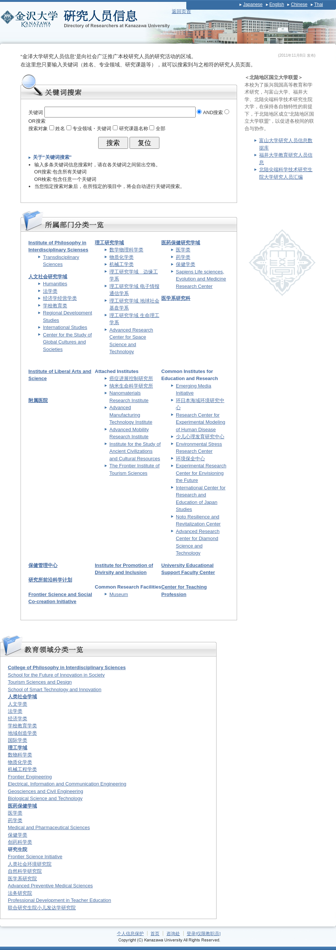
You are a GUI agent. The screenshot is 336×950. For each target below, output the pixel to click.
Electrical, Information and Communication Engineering (67, 784)
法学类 (50, 291)
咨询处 (173, 933)
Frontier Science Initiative (35, 856)
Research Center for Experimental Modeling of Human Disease (200, 422)
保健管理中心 (42, 565)
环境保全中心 (190, 458)
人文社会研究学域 (47, 276)
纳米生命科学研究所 (131, 386)
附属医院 (38, 400)
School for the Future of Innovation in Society (56, 675)
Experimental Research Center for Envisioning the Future (201, 473)
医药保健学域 (22, 806)
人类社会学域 (22, 696)
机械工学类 (121, 264)
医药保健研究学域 (180, 242)
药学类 (183, 257)
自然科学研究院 (25, 871)
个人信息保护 (130, 933)
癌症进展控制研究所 (131, 378)
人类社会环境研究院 (30, 864)
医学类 (183, 250)
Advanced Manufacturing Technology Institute (130, 415)
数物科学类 (20, 755)
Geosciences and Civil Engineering (45, 791)
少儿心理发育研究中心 (200, 436)
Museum (118, 594)
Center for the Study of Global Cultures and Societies (67, 342)
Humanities (55, 283)
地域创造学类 (22, 733)
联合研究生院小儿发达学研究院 (42, 907)
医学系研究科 (175, 298)
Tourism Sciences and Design (40, 682)
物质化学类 (121, 257)
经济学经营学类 (60, 298)
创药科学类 (20, 842)
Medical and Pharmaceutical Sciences (49, 827)
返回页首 (181, 11)
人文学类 (17, 704)
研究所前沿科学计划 (50, 580)
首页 (154, 933)
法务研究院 (20, 893)
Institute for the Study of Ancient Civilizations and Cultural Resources (135, 451)
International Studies (65, 327)
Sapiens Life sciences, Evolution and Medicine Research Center (201, 279)
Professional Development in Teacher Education (59, 900)
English (277, 4)
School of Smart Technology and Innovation (55, 689)
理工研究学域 (109, 242)
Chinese (299, 4)
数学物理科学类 (126, 250)
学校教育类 (55, 305)
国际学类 (17, 740)
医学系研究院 (22, 878)
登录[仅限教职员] (204, 933)
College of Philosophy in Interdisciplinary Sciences (67, 667)
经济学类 (17, 718)
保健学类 (185, 264)
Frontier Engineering (30, 777)
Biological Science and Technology (45, 798)
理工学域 (17, 747)
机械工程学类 (22, 769)
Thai (318, 4)
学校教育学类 (22, 725)
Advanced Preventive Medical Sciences (50, 885)
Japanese (252, 4)
